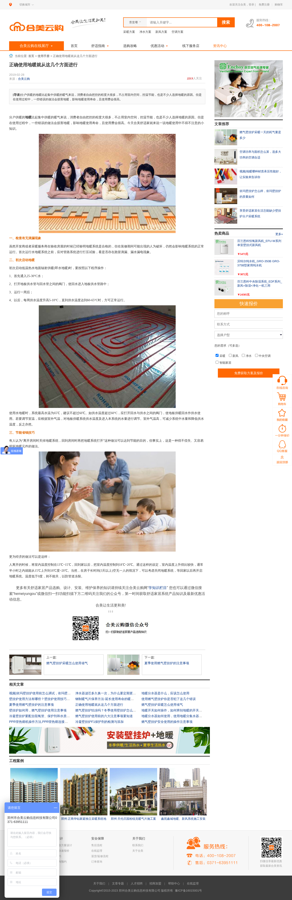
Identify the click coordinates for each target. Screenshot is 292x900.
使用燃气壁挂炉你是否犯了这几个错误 (168, 699)
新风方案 (161, 32)
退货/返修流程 (99, 856)
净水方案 (145, 32)
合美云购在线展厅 (37, 45)
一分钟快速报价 (59, 850)
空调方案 (177, 32)
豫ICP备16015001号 (188, 890)
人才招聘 (137, 883)
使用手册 (44, 56)
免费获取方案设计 (61, 845)
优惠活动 (160, 46)
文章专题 (118, 883)
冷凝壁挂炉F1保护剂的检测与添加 (99, 722)
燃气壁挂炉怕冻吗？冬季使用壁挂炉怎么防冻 (107, 710)
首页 (74, 46)
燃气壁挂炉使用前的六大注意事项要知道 (104, 716)
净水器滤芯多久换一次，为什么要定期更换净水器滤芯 (113, 693)
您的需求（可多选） (227, 345)
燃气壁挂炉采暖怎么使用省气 (67, 663)
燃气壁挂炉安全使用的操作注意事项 (167, 722)
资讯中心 (220, 46)
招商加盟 (155, 883)
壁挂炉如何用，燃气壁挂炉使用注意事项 (38, 710)
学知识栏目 (158, 588)
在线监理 (96, 850)
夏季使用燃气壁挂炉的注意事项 (166, 663)
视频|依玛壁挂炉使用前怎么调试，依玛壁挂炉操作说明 (48, 693)
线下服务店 (190, 46)
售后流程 (96, 845)
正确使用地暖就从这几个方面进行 (99, 704)
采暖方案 (129, 32)
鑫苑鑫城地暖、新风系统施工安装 (183, 818)
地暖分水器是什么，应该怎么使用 (165, 693)
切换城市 (24, 4)
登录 (251, 4)
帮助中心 (174, 883)
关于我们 (99, 883)
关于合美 (137, 850)
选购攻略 (130, 46)
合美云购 (24, 78)
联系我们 (137, 845)
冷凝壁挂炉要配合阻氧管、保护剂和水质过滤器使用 (46, 716)
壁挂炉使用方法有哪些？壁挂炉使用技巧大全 (41, 699)
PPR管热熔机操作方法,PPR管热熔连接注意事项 (43, 722)
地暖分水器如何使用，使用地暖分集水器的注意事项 (178, 716)
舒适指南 (100, 46)
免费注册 (264, 4)
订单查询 (96, 861)
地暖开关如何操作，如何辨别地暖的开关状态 (173, 710)
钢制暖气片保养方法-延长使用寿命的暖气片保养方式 (112, 699)
